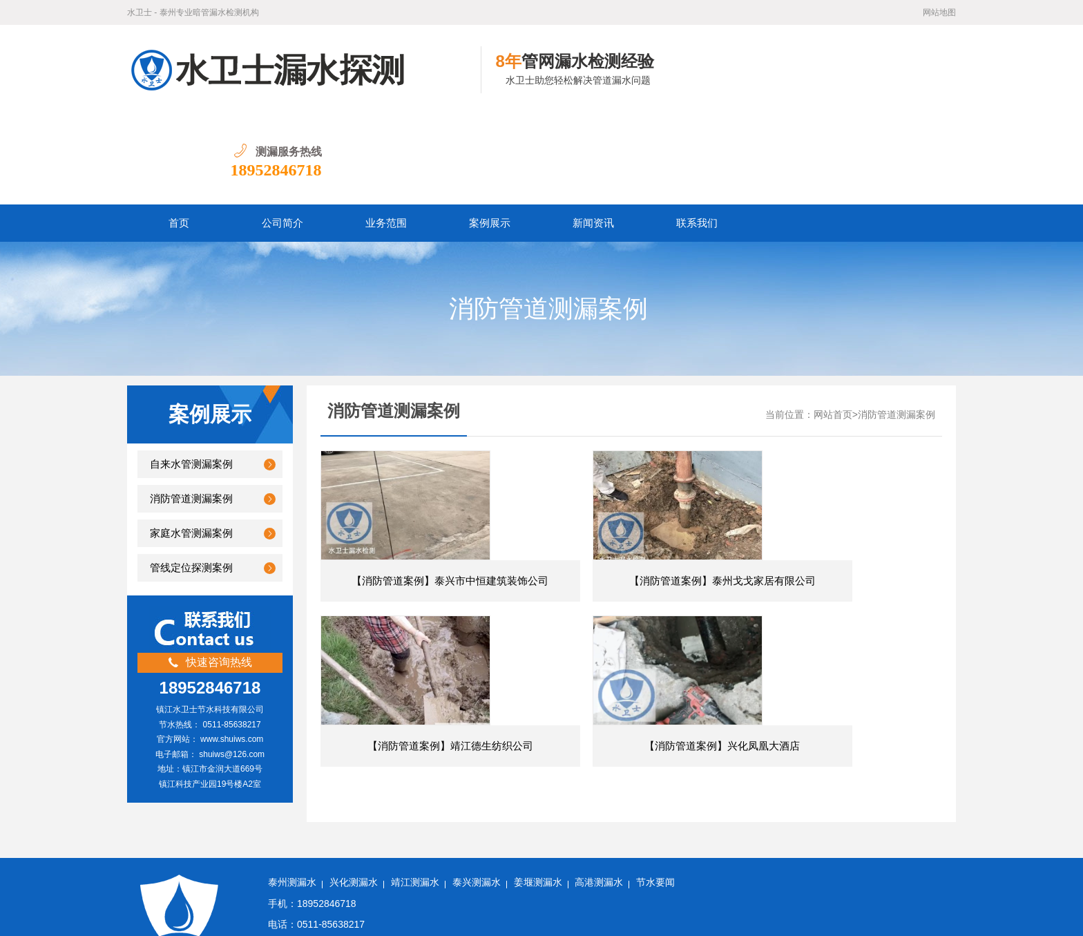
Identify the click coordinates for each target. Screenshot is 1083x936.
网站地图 (939, 12)
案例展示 (489, 133)
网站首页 (833, 325)
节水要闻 (655, 831)
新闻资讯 (593, 133)
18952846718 (910, 80)
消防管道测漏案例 (191, 408)
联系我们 (697, 133)
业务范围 (386, 133)
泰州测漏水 (292, 831)
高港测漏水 (599, 831)
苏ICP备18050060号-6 (437, 915)
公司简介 (282, 133)
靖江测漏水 (415, 831)
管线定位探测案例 (191, 478)
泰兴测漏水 (476, 831)
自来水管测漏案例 (191, 374)
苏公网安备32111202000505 (548, 915)
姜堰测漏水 (538, 831)
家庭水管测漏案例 (191, 443)
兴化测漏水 (353, 831)
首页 (179, 133)
